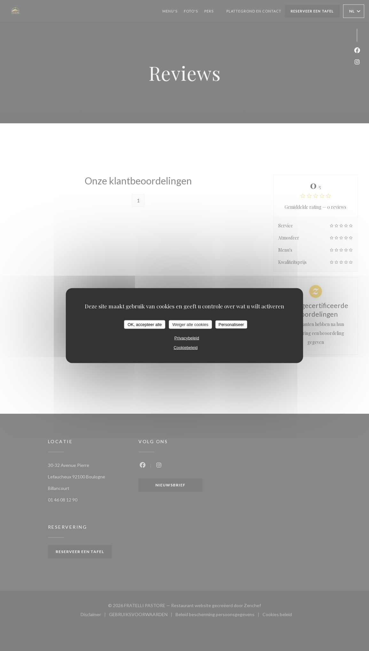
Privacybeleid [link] (186, 338)
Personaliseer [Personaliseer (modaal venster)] (231, 324)
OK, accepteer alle (145, 324)
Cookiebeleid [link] (186, 347)
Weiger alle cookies (190, 324)
